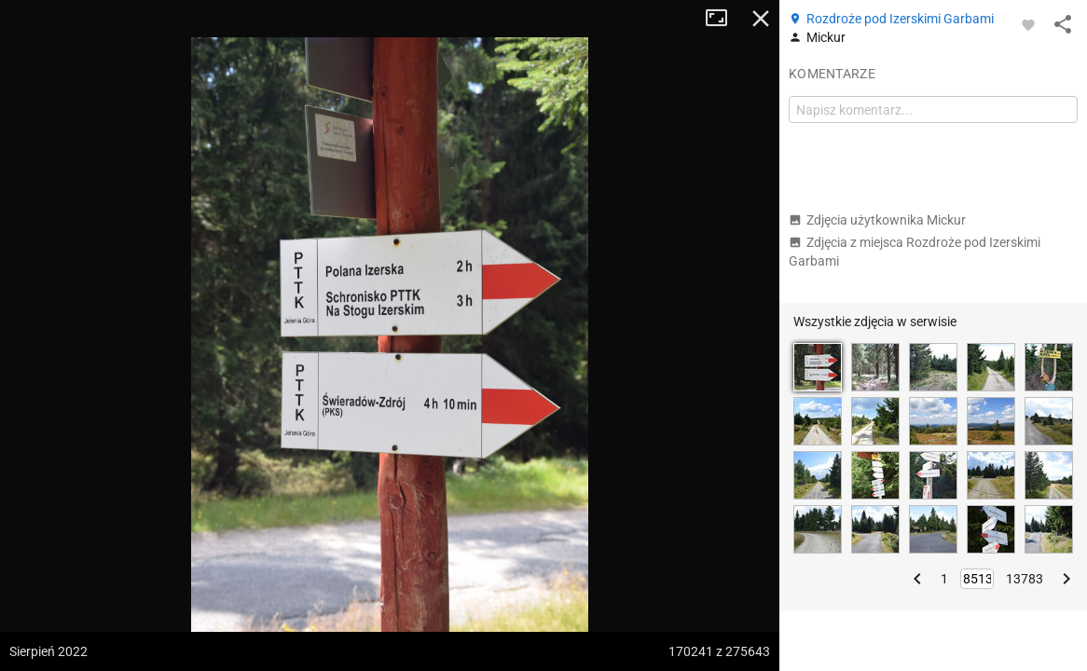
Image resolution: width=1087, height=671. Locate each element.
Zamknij (760, 18)
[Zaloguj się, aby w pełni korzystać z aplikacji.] (1028, 24)
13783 (1024, 578)
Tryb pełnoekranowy (723, 18)
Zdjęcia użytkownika (877, 219)
